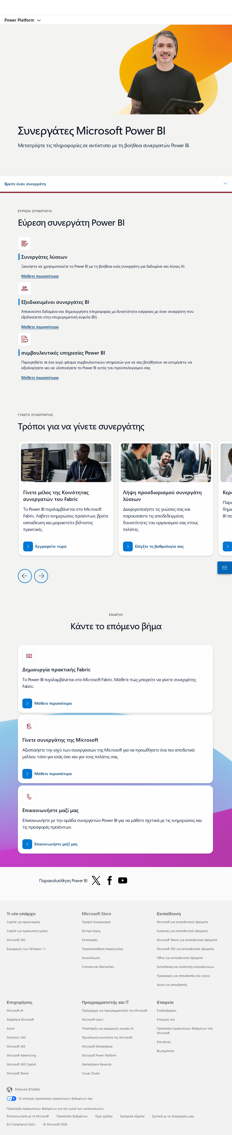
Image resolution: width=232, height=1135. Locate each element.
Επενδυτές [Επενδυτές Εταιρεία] (164, 1042)
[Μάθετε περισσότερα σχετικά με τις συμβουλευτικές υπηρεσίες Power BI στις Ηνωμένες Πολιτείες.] (40, 276)
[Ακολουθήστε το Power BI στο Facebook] (109, 880)
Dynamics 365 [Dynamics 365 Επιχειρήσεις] (16, 1037)
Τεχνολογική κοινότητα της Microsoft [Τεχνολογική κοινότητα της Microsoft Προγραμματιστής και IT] (107, 1037)
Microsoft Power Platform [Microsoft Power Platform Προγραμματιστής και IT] (99, 1055)
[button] (116, 184)
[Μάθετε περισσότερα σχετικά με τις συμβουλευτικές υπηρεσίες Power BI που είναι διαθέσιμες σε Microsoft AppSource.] (40, 327)
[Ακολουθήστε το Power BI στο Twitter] (96, 880)
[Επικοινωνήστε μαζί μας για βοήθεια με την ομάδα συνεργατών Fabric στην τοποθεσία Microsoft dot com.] (50, 844)
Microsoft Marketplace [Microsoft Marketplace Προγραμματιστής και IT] (97, 1046)
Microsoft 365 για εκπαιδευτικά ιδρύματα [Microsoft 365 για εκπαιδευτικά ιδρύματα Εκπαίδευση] (185, 949)
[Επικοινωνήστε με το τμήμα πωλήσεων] (224, 568)
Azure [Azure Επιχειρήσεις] (11, 1028)
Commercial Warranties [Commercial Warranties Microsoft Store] (98, 967)
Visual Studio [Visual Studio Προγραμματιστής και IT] (91, 1073)
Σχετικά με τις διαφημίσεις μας (173, 1116)
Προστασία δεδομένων (72, 1116)
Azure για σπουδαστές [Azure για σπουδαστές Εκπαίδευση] (172, 985)
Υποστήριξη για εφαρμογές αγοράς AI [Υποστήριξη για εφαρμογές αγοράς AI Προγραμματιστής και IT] (108, 1028)
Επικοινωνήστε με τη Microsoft (28, 1116)
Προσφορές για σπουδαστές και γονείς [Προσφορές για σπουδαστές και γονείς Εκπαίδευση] (183, 976)
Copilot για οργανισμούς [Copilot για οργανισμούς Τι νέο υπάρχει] (23, 922)
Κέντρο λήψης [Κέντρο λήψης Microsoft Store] (91, 931)
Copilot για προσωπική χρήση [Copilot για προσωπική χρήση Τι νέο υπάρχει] (27, 931)
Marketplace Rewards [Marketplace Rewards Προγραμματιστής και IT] (97, 1064)
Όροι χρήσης (104, 1116)
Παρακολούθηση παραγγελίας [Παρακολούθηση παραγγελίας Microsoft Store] (102, 949)
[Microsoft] (116, 4)
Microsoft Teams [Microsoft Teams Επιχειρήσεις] (18, 1073)
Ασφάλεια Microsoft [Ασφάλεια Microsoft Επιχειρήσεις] (20, 1019)
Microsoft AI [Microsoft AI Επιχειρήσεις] (15, 1010)
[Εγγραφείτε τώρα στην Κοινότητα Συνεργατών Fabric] (45, 546)
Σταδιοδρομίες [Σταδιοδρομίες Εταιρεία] (166, 1010)
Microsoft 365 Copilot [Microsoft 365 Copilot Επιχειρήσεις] (21, 1064)
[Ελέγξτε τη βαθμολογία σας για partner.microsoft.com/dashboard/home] (153, 546)
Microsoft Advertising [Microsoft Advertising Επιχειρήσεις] (21, 1055)
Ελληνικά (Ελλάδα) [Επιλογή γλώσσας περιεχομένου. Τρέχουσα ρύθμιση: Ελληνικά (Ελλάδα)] (27, 1089)
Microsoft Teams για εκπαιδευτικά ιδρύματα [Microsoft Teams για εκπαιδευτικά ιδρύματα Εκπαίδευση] (187, 940)
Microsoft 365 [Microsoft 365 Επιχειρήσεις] (16, 1046)
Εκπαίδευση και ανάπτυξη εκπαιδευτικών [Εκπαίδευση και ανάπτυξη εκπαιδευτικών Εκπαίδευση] (185, 967)
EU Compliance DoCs (21, 1124)
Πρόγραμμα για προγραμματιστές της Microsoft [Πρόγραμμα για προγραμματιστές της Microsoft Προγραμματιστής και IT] (114, 1010)
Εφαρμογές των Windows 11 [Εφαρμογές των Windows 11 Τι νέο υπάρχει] (26, 949)
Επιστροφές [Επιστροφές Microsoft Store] (90, 940)
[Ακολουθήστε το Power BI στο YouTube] (122, 880)
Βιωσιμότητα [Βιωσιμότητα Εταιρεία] (165, 1051)
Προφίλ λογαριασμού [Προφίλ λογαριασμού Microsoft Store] (96, 922)
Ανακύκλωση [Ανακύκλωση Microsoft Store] (91, 958)
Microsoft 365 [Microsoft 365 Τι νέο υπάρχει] (16, 940)
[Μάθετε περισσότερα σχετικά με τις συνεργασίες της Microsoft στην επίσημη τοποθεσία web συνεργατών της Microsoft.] (47, 774)
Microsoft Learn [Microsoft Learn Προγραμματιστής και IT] (92, 1019)
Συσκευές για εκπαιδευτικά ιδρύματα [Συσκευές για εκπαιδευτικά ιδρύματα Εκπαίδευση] (182, 931)
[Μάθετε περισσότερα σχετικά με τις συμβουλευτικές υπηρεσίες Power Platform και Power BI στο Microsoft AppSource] (40, 378)
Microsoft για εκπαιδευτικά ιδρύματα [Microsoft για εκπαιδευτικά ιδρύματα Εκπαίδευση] (182, 922)
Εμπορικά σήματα (132, 1116)
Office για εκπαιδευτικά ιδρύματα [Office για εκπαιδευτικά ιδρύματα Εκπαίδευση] (180, 958)
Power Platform (19, 20)
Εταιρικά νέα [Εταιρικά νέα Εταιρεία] (166, 1019)
